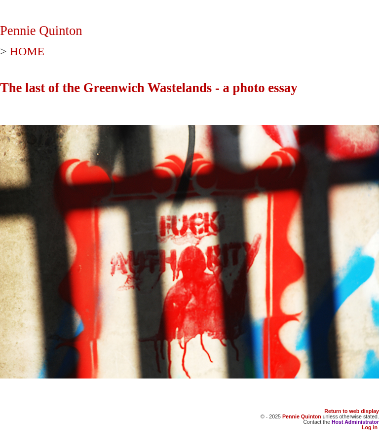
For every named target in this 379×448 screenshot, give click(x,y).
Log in (370, 427)
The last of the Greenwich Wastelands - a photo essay (149, 87)
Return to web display (351, 411)
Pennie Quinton (41, 30)
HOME (27, 51)
